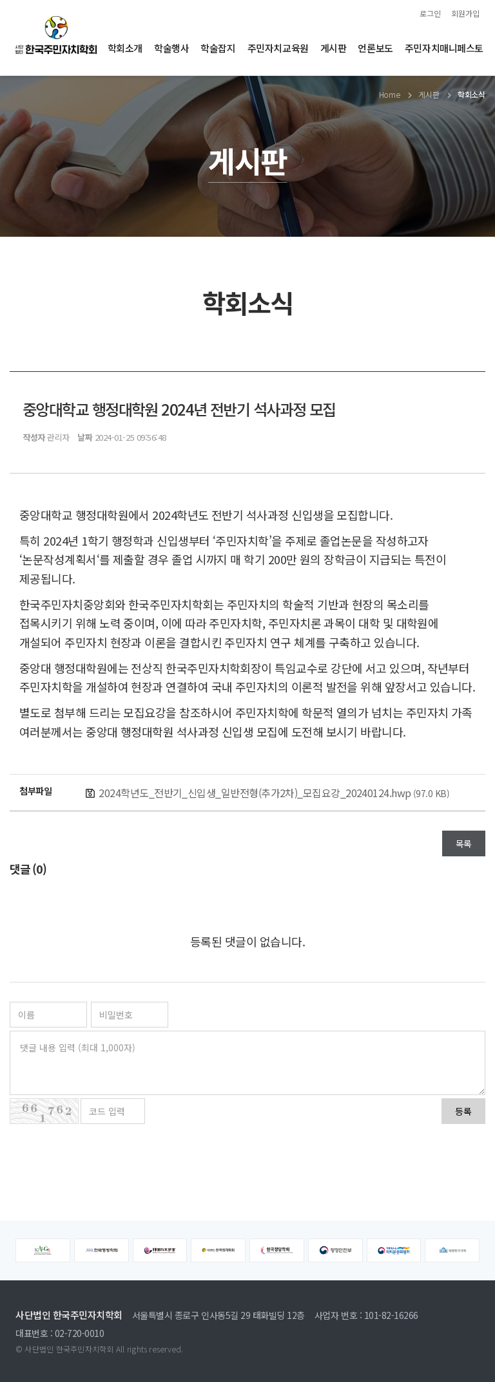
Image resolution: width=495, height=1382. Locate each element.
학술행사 (171, 48)
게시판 (333, 48)
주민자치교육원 (278, 48)
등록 (463, 1111)
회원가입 (465, 13)
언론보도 (375, 48)
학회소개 (125, 48)
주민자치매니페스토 (444, 48)
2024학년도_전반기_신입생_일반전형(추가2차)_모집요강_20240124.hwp (274, 792)
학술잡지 (217, 48)
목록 (464, 843)
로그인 (430, 13)
